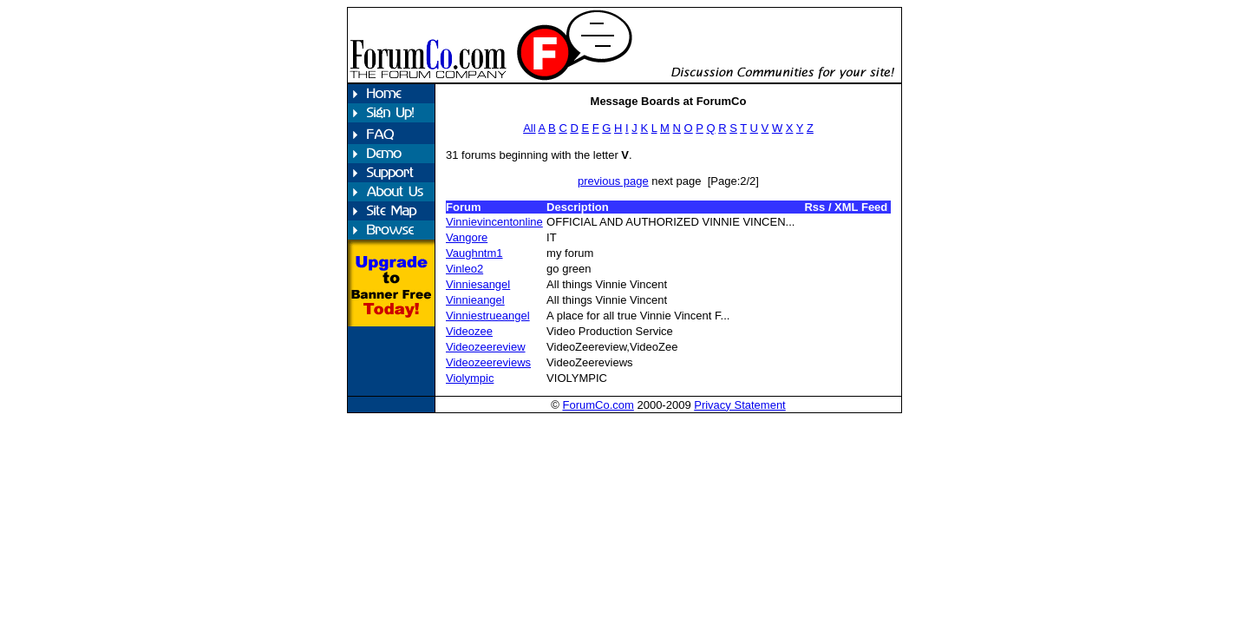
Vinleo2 (464, 268)
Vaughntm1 (474, 253)
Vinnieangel (475, 299)
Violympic (470, 378)
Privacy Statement (740, 404)
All (529, 128)
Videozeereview (486, 346)
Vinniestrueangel (488, 315)
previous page (613, 181)
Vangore (466, 237)
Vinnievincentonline (494, 221)
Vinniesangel (478, 284)
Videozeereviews (488, 362)
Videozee (469, 331)
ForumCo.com (597, 404)
